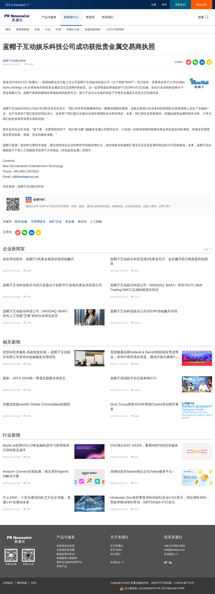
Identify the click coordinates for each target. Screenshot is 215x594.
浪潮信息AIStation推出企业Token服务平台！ (142, 471)
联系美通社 (173, 537)
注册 (153, 4)
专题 (37, 29)
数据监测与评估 (66, 554)
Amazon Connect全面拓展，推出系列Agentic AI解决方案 (36, 474)
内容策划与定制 (66, 545)
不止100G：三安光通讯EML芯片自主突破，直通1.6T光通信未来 (37, 500)
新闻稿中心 (71, 17)
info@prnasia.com (174, 549)
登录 (164, 4)
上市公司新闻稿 (115, 29)
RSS (33, 582)
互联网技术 (38, 221)
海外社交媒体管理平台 (69, 562)
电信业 (82, 221)
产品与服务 (49, 17)
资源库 (90, 17)
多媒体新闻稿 (92, 29)
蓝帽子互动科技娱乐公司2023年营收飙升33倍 (144, 311)
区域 (58, 29)
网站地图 (22, 582)
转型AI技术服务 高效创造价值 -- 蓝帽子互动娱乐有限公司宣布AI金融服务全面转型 (36, 354)
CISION (178, 582)
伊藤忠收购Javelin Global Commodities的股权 (36, 404)
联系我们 (108, 17)
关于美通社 (119, 537)
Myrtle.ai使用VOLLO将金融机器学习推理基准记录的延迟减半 (36, 448)
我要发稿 (180, 4)
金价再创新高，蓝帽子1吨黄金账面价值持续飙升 (38, 259)
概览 (8, 29)
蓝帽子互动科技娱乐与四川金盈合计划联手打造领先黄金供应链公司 (52, 285)
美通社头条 (73, 29)
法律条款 (8, 582)
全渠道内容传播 (66, 549)
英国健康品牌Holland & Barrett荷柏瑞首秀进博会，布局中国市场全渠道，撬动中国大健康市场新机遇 (145, 354)
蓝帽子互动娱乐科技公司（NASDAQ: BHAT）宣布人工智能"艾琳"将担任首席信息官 (36, 313)
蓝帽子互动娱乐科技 (14, 60)
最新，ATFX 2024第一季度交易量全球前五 (34, 378)
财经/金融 (21, 221)
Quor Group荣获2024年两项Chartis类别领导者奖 (144, 406)
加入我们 (115, 554)
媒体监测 (201, 4)
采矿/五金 (55, 221)
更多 (208, 249)
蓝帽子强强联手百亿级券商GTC (133, 378)
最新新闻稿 (22, 29)
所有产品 (62, 566)
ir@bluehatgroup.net (25, 176)
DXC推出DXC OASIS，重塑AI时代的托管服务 (144, 445)
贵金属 (69, 221)
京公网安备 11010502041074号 (140, 588)
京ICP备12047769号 (173, 588)
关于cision (116, 549)
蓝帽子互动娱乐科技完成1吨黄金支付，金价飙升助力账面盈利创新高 (159, 261)
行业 (47, 29)
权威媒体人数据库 (67, 558)
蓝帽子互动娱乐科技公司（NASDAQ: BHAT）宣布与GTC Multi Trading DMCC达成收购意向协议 (156, 287)
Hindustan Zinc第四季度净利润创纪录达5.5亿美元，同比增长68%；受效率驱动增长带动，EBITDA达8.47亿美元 (160, 500)
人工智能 (96, 221)
